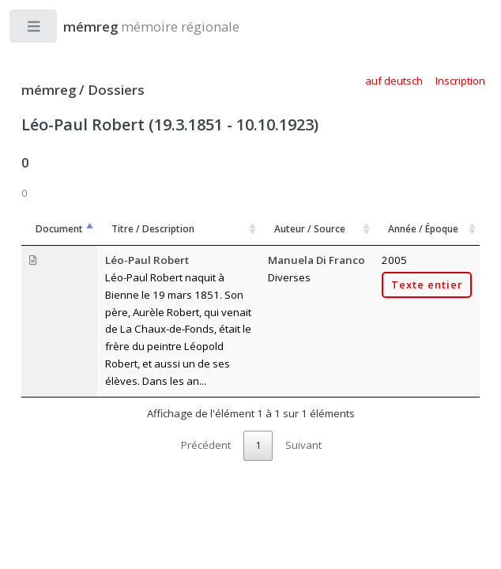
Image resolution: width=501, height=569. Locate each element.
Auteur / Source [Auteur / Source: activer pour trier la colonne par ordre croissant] (309, 229)
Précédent (206, 445)
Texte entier (426, 285)
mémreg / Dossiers (83, 90)
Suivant (303, 445)
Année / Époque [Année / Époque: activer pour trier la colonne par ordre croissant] (423, 229)
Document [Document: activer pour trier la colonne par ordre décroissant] (59, 229)
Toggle (34, 29)
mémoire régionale (135, 26)
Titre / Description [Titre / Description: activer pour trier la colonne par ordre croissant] (152, 229)
